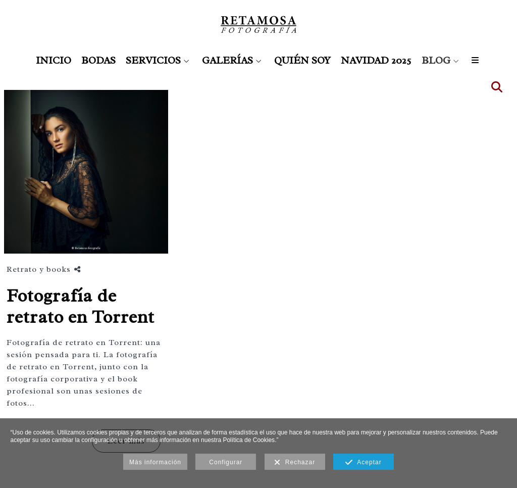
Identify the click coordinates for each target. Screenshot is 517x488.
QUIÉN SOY (302, 61)
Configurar (225, 462)
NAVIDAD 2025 (376, 61)
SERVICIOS (153, 61)
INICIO (53, 61)
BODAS (98, 61)
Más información (155, 462)
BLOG (436, 61)
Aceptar (363, 463)
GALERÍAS (227, 61)
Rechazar (294, 463)
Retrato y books (39, 269)
